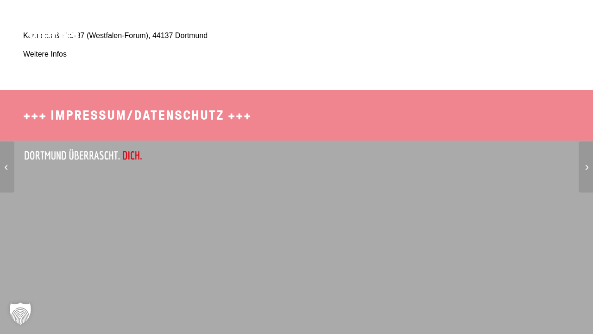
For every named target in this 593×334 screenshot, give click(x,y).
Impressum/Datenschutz (137, 115)
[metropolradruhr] (7, 167)
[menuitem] (394, 21)
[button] (20, 313)
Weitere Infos (45, 54)
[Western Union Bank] (586, 167)
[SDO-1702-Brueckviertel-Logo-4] (48, 25)
